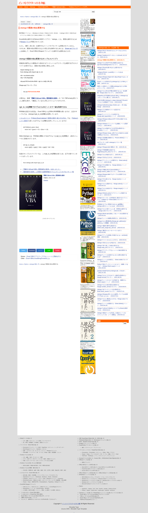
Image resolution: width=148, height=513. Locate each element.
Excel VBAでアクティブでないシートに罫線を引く (44, 256)
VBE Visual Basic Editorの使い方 (87, 438)
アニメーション (111, 455)
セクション (50, 447)
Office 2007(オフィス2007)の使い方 (88, 464)
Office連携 (25, 452)
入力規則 (25, 490)
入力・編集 (25, 440)
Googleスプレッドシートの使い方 (87, 443)
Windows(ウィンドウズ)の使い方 (87, 474)
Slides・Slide (106, 452)
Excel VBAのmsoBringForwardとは (38, 258)
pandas (105, 488)
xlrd (94, 488)
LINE (48, 250)
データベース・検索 (37, 457)
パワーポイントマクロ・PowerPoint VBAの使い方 (92, 450)
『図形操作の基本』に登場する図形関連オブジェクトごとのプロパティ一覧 (48, 172)
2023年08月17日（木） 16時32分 (30, 24)
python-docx (94, 490)
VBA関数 (34, 475)
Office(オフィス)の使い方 (85, 459)
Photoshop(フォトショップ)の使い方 (103, 492)
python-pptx (101, 490)
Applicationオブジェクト (29, 476)
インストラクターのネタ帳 (31, 3)
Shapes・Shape (27, 481)
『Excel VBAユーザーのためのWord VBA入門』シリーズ (34, 496)
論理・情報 (36, 470)
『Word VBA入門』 (43, 7)
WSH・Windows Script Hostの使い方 (88, 441)
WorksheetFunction (27, 480)
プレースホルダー (95, 454)
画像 (109, 454)
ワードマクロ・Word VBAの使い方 (29, 444)
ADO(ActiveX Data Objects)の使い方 (111, 458)
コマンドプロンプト (110, 477)
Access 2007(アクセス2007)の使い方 (90, 470)
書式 (83, 447)
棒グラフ (30, 458)
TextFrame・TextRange (87, 455)
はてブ (40, 250)
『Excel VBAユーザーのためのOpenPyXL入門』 (91, 497)
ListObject (25, 478)
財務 (53, 470)
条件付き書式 (26, 465)
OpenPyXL (84, 488)
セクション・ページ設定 (35, 440)
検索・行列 (43, 470)
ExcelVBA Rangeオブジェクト (28, 484)
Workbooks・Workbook (41, 476)
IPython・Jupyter (86, 490)
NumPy (101, 488)
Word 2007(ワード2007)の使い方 (89, 467)
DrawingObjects (43, 481)
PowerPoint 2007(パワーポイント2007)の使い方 (93, 468)
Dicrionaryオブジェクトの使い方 (102, 440)
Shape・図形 (47, 452)
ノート (95, 455)
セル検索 (53, 490)
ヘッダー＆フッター (59, 447)
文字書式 (36, 442)
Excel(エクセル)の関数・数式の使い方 (30, 468)
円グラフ (35, 458)
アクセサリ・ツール (99, 477)
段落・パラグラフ (27, 450)
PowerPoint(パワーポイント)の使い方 (88, 445)
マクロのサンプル (53, 475)
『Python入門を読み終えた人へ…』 (88, 499)
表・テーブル (40, 452)
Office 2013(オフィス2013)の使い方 (108, 473)
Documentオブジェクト (28, 447)
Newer (23, 22)
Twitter (23, 250)
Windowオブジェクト (52, 450)
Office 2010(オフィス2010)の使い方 (88, 473)
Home (20, 7)
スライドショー (102, 455)
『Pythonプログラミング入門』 (78, 7)
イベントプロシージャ (43, 475)
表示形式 (47, 488)
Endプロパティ (35, 486)
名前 (31, 457)
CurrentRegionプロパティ (56, 486)
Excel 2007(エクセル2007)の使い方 (107, 467)
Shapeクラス (25, 42)
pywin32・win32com (110, 490)
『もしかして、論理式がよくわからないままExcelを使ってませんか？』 (38, 499)
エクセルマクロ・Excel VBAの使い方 (29, 472)
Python (27, 16)
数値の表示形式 (34, 465)
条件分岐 (25, 475)
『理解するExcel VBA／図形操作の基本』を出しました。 (41, 169)
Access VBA (97, 458)
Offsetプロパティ (44, 486)
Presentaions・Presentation (88, 452)
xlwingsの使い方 (35, 16)
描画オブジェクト (44, 442)
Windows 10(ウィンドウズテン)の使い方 (112, 480)
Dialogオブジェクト (59, 481)
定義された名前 (37, 480)
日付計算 (25, 470)
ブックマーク (32, 452)
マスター (112, 452)
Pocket (57, 250)
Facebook (32, 250)
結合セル (58, 490)
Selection (39, 449)
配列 (30, 475)
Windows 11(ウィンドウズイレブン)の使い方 (92, 482)
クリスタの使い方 (118, 492)
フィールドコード (46, 440)
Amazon (46, 180)
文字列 (48, 470)
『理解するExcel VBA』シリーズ (28, 497)
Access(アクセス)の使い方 (86, 458)
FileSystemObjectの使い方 (86, 440)
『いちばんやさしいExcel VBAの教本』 (30, 492)
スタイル (44, 449)
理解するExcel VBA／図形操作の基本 (44, 98)
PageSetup (50, 481)
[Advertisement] (48, 232)
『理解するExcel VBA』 (58, 7)
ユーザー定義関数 (56, 480)
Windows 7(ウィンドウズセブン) (89, 478)
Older (28, 22)
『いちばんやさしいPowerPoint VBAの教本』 (32, 494)
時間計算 (31, 470)
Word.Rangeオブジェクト (29, 449)
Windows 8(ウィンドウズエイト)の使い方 (91, 480)
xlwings (90, 488)
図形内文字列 (35, 481)
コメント (38, 490)
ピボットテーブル (46, 480)
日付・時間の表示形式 (44, 465)
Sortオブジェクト (33, 478)
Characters (60, 478)
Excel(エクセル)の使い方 (26, 454)
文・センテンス (36, 450)
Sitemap (32, 7)
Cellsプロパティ (27, 486)
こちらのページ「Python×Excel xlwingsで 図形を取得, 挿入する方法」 (43, 118)
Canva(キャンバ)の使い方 (85, 492)
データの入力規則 (49, 460)
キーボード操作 (42, 458)
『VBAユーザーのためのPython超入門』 (89, 496)
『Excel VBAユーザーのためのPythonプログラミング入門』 (94, 494)
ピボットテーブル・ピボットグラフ (35, 460)
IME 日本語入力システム (88, 477)
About (26, 7)
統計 (65, 470)
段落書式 (31, 442)
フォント (43, 450)
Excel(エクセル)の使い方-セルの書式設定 (30, 463)
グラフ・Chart (42, 478)
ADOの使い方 (100, 438)
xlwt (97, 488)
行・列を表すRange (39, 488)
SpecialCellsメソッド (28, 488)
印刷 (26, 442)
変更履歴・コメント (56, 452)
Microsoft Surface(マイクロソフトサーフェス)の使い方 (95, 483)
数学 (62, 470)
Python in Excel (112, 488)
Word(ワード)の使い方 (26, 438)
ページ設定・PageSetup (41, 447)
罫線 (43, 490)
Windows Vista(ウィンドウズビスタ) (107, 478)
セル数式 (47, 490)
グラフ (24, 458)
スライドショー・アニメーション (93, 447)
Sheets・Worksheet (52, 476)
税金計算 (57, 470)
